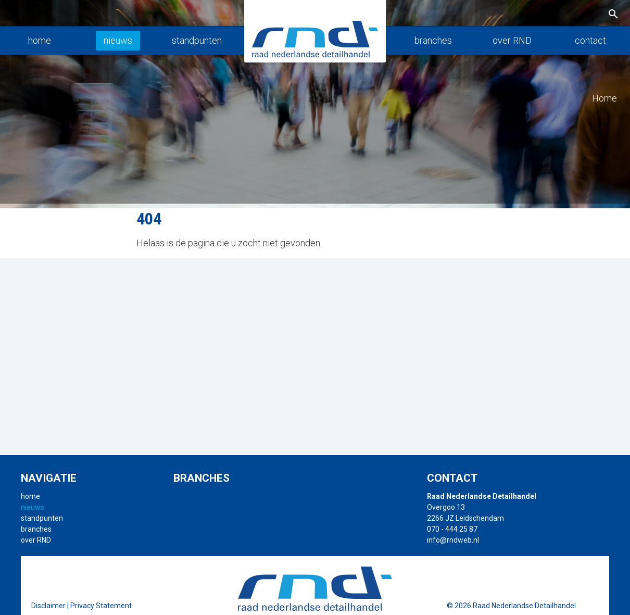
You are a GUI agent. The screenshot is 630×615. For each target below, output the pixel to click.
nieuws (118, 40)
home (39, 40)
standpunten (197, 40)
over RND (512, 40)
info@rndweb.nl (453, 540)
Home (604, 98)
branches (433, 40)
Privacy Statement (101, 605)
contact (590, 40)
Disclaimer (48, 605)
